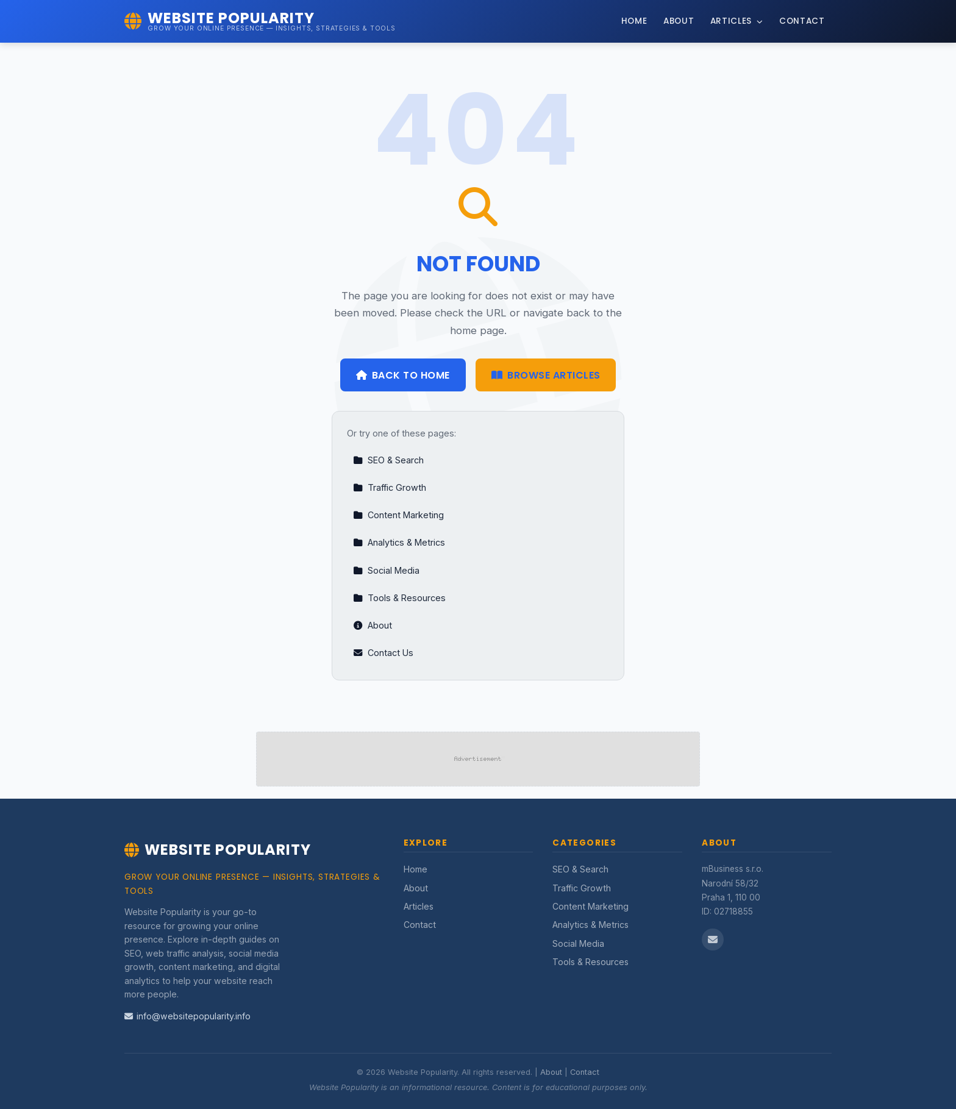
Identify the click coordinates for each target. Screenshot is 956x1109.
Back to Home (403, 375)
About (678, 21)
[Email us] (713, 939)
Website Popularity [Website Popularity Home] (217, 850)
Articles (736, 21)
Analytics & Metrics (399, 542)
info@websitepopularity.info (187, 1016)
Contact (802, 21)
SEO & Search (388, 460)
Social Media (386, 570)
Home (634, 21)
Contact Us (383, 652)
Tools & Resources (399, 598)
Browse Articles (546, 375)
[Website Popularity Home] (260, 21)
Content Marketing (398, 515)
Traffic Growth (389, 487)
